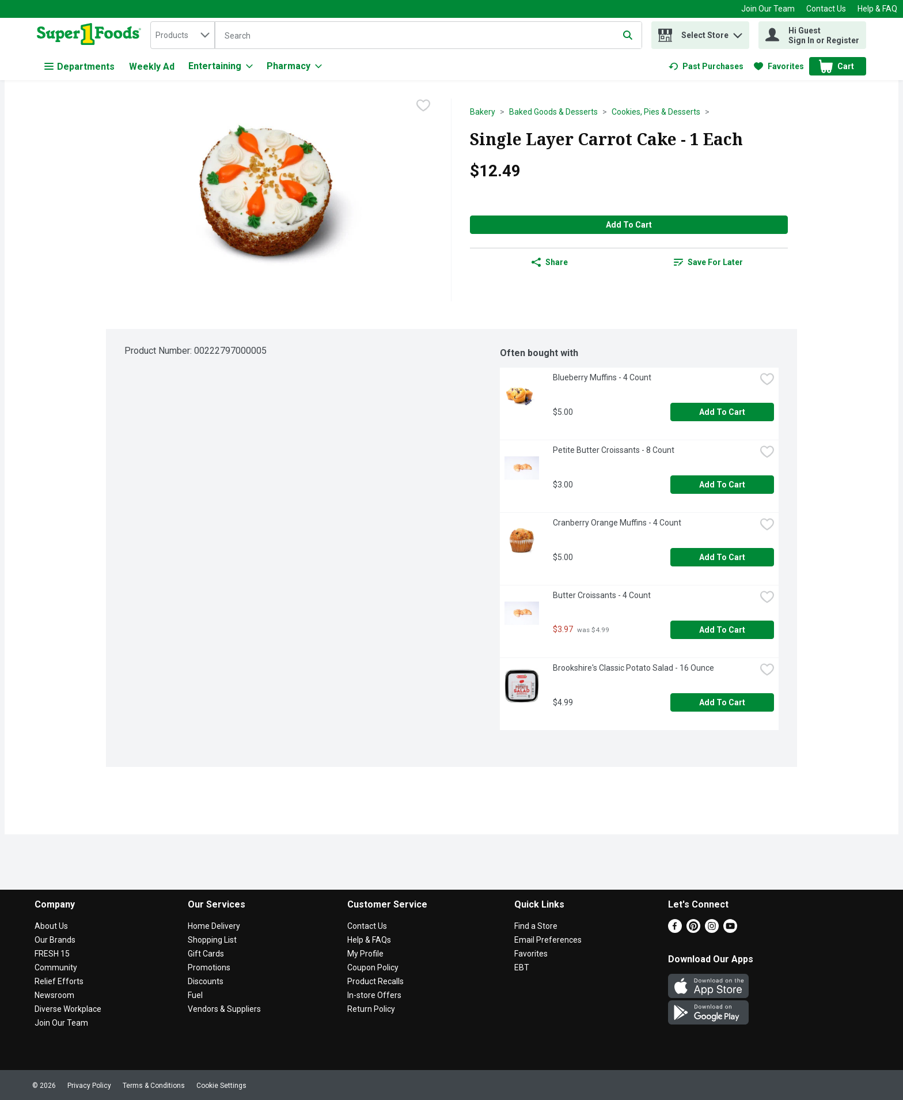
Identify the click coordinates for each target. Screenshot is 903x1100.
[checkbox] (423, 107)
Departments (79, 66)
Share (550, 262)
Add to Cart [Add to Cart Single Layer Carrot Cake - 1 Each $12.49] (629, 224)
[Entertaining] (220, 66)
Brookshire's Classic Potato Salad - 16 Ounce (633, 667)
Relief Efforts (59, 981)
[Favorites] (779, 66)
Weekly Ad (151, 66)
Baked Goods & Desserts (553, 111)
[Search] (428, 36)
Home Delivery (214, 926)
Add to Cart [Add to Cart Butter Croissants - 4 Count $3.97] (722, 629)
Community (56, 967)
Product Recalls (375, 981)
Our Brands (55, 939)
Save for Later (708, 262)
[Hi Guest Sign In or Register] (812, 35)
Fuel (195, 995)
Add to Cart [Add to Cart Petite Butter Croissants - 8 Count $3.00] (722, 484)
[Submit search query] (628, 35)
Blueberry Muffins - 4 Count (602, 377)
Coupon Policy (373, 967)
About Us (51, 926)
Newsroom (54, 995)
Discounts (205, 981)
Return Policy (371, 1009)
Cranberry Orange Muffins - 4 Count (617, 522)
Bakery (482, 111)
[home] (91, 35)
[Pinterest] (693, 929)
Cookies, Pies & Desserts (656, 111)
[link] (706, 66)
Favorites (531, 953)
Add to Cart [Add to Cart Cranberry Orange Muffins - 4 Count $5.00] (722, 557)
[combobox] (182, 35)
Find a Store (535, 926)
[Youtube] (730, 929)
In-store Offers (374, 995)
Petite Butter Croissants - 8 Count (613, 450)
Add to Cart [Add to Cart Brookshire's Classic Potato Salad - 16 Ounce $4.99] (722, 702)
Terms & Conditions (154, 1086)
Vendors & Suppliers (224, 1009)
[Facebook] (675, 929)
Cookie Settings (221, 1086)
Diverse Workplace (68, 1009)
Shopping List (212, 939)
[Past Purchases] (706, 66)
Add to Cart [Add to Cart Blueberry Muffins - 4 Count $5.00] (722, 412)
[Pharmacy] (294, 66)
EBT (521, 967)
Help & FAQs (369, 939)
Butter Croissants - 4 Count (602, 595)
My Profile (365, 953)
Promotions (209, 967)
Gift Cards (206, 953)
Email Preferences (548, 939)
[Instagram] (712, 929)
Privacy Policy (89, 1086)
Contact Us (826, 8)
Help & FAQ (877, 8)
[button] (737, 32)
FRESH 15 (52, 953)
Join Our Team (768, 8)
